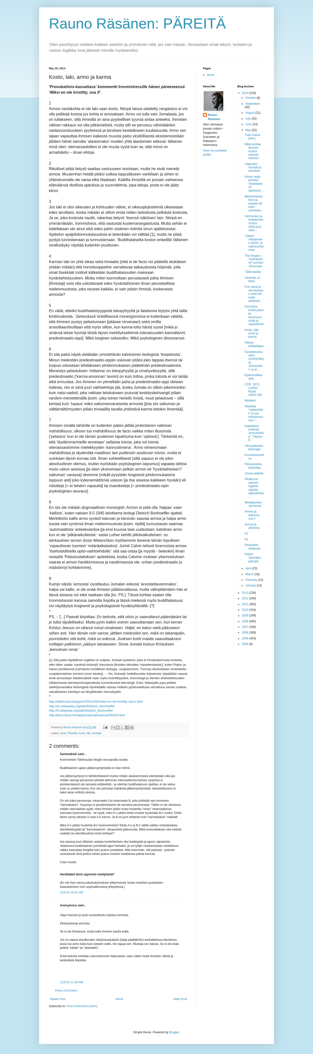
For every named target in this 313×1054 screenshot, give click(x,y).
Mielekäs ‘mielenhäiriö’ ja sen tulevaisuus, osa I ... (254, 413)
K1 (246, 539)
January (251, 585)
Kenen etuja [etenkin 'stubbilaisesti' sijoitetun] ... (254, 184)
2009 (245, 615)
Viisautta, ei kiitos (252, 279)
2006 (245, 632)
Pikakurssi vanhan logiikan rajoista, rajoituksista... (254, 487)
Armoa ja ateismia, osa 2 (252, 515)
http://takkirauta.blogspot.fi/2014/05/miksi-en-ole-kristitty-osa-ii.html (96, 701)
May (248, 130)
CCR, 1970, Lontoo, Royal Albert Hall (253, 390)
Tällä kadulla (253, 272)
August (250, 112)
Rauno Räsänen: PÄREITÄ (137, 23)
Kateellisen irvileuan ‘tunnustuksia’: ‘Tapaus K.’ (254, 433)
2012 (245, 598)
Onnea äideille (254, 473)
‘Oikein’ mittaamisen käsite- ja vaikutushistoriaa (254, 243)
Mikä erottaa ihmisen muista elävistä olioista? (253, 151)
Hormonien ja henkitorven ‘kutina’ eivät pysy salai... (254, 223)
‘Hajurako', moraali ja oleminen (253, 167)
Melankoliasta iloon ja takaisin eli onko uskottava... (254, 203)
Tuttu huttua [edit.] (252, 136)
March (249, 574)
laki (88, 733)
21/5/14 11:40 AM (71, 982)
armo (63, 733)
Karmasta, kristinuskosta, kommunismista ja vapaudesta (254, 315)
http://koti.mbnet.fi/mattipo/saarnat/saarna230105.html (87, 715)
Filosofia (72, 733)
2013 (245, 592)
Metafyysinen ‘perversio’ (253, 504)
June (248, 124)
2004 (245, 644)
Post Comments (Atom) (82, 1006)
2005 (245, 638)
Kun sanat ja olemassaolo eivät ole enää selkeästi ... (254, 294)
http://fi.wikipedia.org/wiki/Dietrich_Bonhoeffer (81, 710)
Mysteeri (250, 400)
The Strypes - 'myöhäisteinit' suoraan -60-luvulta (254, 261)
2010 (245, 610)
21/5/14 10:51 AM (71, 892)
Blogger (174, 1032)
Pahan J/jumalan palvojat (253, 558)
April (248, 568)
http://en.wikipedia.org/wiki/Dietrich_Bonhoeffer (82, 706)
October (251, 98)
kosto (82, 733)
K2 (246, 533)
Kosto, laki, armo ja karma (252, 333)
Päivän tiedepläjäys (254, 344)
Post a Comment (66, 990)
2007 (245, 627)
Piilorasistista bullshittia (253, 465)
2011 (245, 604)
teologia (96, 733)
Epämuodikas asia (253, 376)
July (248, 118)
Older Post (180, 999)
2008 (245, 621)
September (252, 103)
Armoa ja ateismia (252, 526)
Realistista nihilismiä (252, 546)
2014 (245, 93)
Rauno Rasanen (214, 117)
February (251, 580)
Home (119, 999)
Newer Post (57, 999)
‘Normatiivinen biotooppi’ (254, 447)
